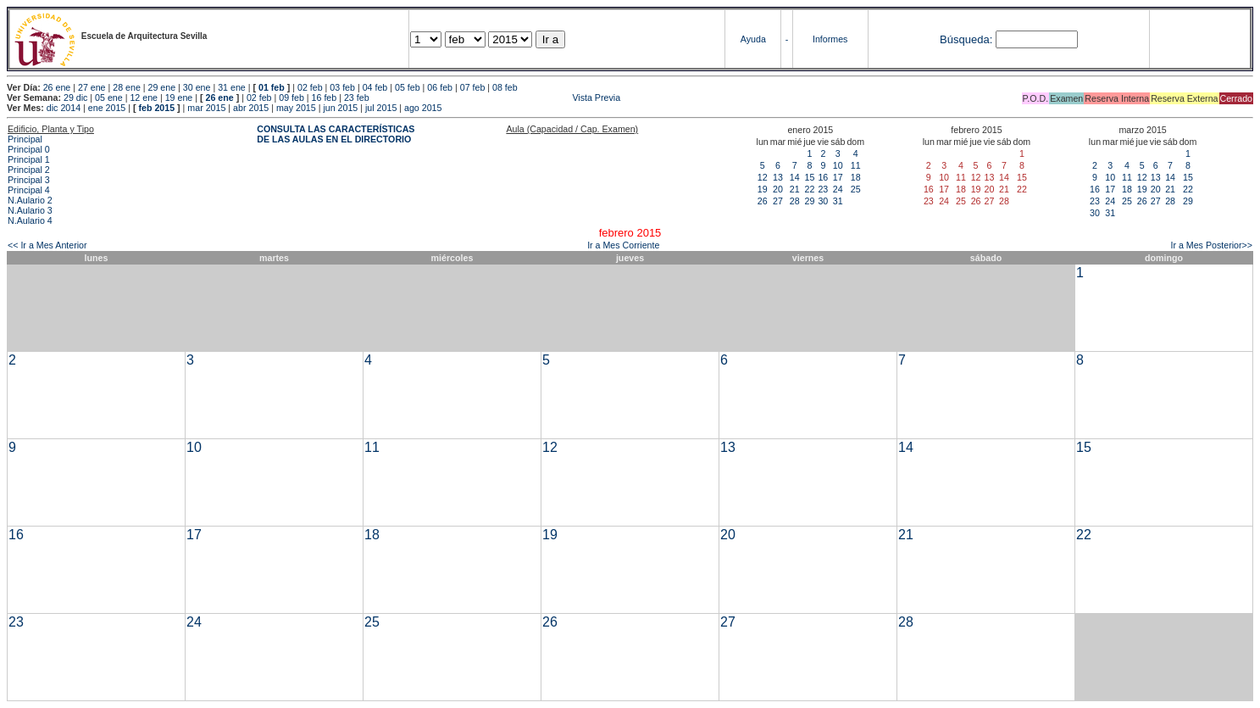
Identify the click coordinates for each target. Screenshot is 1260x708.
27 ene (92, 87)
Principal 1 (29, 159)
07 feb (473, 87)
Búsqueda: (966, 39)
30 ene (197, 87)
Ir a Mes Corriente (623, 245)
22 (810, 189)
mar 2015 (206, 108)
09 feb (291, 97)
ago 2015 (422, 108)
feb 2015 (156, 108)
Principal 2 (29, 169)
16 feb (324, 97)
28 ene (127, 87)
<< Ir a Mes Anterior (47, 245)
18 (856, 177)
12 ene (144, 97)
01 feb (271, 87)
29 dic (75, 97)
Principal (25, 139)
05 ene (109, 97)
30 (823, 201)
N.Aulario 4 (30, 220)
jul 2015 (381, 108)
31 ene (232, 87)
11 (856, 165)
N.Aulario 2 (30, 200)
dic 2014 (63, 108)
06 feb (439, 87)
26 (763, 201)
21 (795, 189)
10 (838, 165)
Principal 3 (29, 180)
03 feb (342, 87)
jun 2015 (340, 108)
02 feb (310, 87)
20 (778, 189)
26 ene (57, 87)
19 (763, 189)
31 (838, 201)
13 (778, 177)
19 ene (179, 97)
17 (838, 177)
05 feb (407, 87)
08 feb (505, 87)
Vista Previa (496, 97)
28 (795, 201)
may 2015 (296, 108)
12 (763, 177)
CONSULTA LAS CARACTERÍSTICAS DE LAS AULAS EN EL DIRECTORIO (335, 134)
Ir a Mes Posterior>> (1211, 245)
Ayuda (753, 39)
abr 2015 (251, 108)
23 (823, 189)
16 (823, 177)
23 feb (356, 97)
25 (856, 189)
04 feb (375, 87)
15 (810, 177)
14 (795, 177)
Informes (830, 39)
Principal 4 (29, 190)
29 (810, 201)
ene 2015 (106, 108)
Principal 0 (29, 149)
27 (778, 201)
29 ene (162, 87)
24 (838, 189)
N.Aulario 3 (30, 210)
